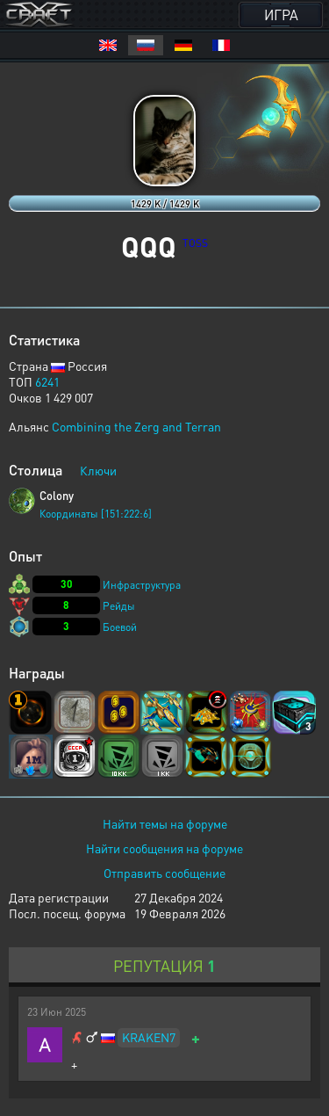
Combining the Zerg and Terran (136, 426)
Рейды (119, 605)
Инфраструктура (142, 584)
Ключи (98, 470)
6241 (47, 381)
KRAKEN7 (148, 1037)
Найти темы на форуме (165, 823)
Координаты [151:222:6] (95, 513)
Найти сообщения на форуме (164, 848)
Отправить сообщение (164, 872)
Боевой (120, 627)
